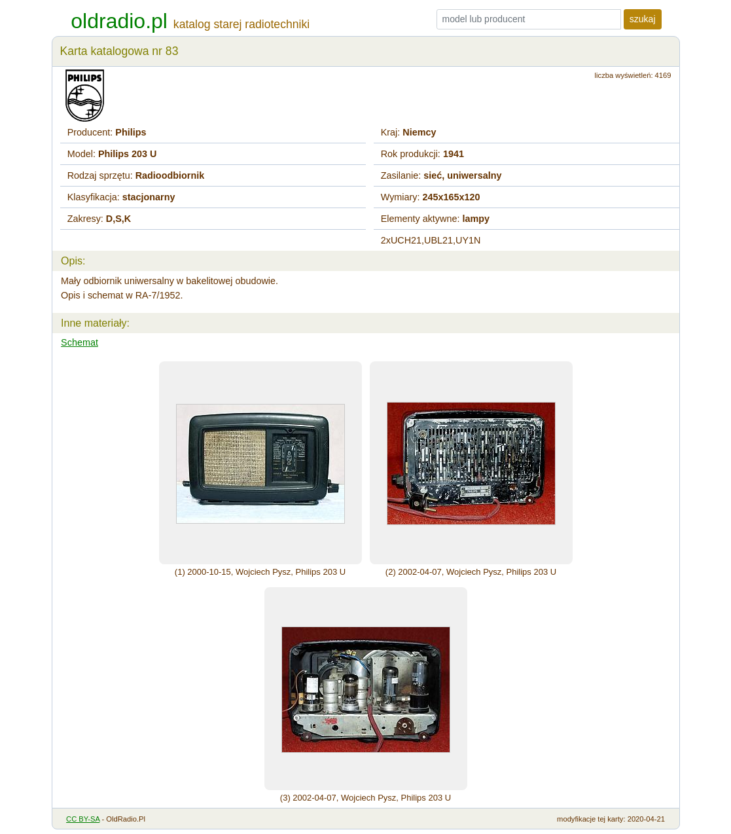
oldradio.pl (119, 21)
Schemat (79, 342)
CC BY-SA (82, 819)
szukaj (643, 19)
